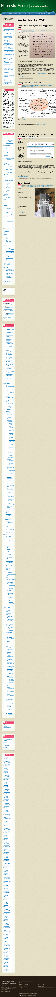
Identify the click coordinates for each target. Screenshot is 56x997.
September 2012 (7, 948)
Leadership (24, 129)
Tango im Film (8, 644)
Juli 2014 (6, 917)
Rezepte (7, 170)
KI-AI (7, 209)
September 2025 (7, 767)
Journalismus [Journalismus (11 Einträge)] (6, 110)
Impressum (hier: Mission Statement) (26, 981)
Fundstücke (9, 452)
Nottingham (8, 568)
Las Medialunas (10, 673)
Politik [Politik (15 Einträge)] (7, 117)
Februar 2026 (6, 759)
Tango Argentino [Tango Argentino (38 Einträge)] (8, 121)
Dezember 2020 (7, 814)
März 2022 (6, 801)
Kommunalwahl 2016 (10, 249)
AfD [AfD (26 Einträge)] (5, 92)
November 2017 (7, 863)
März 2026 (6, 758)
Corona (7, 541)
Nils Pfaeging (23, 119)
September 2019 (7, 833)
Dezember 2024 (7, 778)
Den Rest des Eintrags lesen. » (23, 76)
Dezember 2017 (7, 861)
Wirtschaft (24, 31)
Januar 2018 (6, 860)
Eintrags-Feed (6, 726)
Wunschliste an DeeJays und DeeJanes (8, 515)
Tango (7, 240)
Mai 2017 (6, 870)
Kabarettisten (8, 411)
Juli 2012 (6, 951)
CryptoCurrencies (9, 206)
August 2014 (6, 916)
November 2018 (7, 847)
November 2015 (7, 895)
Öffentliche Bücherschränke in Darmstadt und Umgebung (12, 441)
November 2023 (7, 792)
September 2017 (7, 866)
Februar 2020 (6, 826)
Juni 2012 (6, 952)
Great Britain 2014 (9, 561)
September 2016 (7, 881)
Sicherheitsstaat (24, 183)
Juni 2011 (6, 965)
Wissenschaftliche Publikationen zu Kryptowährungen (9, 375)
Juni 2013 (6, 935)
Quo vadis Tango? (7, 83)
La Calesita (9, 671)
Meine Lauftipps (10, 538)
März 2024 (6, 787)
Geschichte (6, 194)
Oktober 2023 (6, 793)
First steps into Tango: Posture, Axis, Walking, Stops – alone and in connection (10, 662)
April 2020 (6, 824)
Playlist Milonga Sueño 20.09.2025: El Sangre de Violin (9, 60)
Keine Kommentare (31, 86)
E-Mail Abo (8, 523)
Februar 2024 (6, 789)
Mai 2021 (6, 807)
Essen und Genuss (7, 164)
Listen (5, 388)
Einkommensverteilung (10, 270)
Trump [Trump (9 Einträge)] (5, 124)
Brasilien (7, 184)
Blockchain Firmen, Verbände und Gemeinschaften (9, 353)
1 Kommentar (37, 138)
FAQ (6, 525)
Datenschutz (43, 185)
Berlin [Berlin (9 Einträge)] (12, 93)
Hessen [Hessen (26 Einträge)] (8, 109)
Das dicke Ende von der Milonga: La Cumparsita (9, 315)
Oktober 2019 (6, 832)
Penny (27, 78)
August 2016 (6, 882)
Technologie (9, 486)
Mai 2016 (6, 887)
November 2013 (7, 928)
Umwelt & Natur (9, 256)
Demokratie (8, 246)
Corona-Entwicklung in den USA (10, 548)
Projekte (32, 129)
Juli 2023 (6, 794)
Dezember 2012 (7, 944)
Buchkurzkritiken (10, 392)
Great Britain (8, 187)
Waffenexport (8, 260)
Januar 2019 (6, 845)
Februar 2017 (6, 874)
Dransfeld (7, 551)
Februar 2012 (6, 958)
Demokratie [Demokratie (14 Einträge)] (6, 104)
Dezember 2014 (7, 910)
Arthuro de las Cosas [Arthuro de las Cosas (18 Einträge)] (8, 92)
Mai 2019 (6, 839)
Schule (7, 147)
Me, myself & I (8, 141)
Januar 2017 (6, 875)
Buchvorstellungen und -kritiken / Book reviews (10, 417)
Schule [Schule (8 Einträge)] (4, 118)
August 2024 (6, 782)
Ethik (33, 178)
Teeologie (7, 511)
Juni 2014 (6, 919)
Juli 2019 (6, 836)
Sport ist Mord (7, 263)
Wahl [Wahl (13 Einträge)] (9, 127)
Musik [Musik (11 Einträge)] (7, 114)
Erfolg (21, 129)
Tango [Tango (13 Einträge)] (7, 120)
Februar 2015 (6, 907)
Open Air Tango (10, 627)
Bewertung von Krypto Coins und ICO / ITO (10, 343)
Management (28, 129)
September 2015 (7, 898)
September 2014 (7, 914)
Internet (5, 205)
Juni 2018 (6, 854)
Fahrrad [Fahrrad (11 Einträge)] (6, 105)
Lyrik (37, 186)
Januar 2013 (6, 942)
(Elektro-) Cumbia (10, 496)
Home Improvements (10, 140)
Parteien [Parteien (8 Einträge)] (8, 115)
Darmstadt (6, 155)
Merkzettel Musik (10, 504)
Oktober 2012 (6, 946)
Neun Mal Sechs (14, 5)
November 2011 (7, 962)
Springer (31, 78)
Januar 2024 (6, 790)
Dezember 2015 (7, 893)
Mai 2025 (6, 771)
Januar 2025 (6, 776)
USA (33, 138)
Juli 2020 (6, 820)
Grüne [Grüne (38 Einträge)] (10, 107)
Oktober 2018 (6, 849)
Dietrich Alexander (30, 178)
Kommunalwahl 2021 (10, 158)
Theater (7, 224)
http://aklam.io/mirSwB (5, 991)
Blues (7, 235)
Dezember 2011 (7, 960)
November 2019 (7, 831)
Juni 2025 (6, 769)
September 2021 (7, 804)
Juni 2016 (6, 885)
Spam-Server (8, 532)
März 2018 (6, 857)
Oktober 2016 (6, 879)
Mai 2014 (6, 920)
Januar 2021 (6, 813)
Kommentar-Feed (7, 727)
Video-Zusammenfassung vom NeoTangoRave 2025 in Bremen (9, 75)
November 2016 (7, 878)
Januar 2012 (6, 959)
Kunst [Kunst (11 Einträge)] (9, 111)
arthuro (29, 185)
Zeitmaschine (9, 492)
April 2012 (6, 955)
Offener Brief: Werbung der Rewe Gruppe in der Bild (35, 27)
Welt (50, 178)
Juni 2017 (6, 868)
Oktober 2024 (6, 780)
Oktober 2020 (6, 817)
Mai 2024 (6, 785)
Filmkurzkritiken (7, 383)
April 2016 (6, 888)
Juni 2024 (6, 783)
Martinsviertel (8, 159)
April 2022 (6, 800)
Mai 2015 (6, 903)
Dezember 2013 (7, 927)
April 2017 (6, 871)
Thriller (7, 152)
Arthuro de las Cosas (36, 185)
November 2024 (7, 779)
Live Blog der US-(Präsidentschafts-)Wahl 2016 (11, 574)
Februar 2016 (6, 891)
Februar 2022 (6, 803)
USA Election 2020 (9, 570)
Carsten (29, 30)
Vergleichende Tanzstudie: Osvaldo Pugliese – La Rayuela (8, 36)
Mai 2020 (6, 822)
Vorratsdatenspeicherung (22, 215)
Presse (45, 178)
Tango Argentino (7, 264)
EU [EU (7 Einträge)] (11, 104)
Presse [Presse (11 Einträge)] (12, 117)
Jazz (6, 237)
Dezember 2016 (7, 877)
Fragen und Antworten (7, 743)
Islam (35, 178)
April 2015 (6, 905)
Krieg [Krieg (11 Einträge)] (5, 111)
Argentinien (8, 183)
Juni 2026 (6, 757)
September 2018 (7, 850)
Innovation (6, 201)
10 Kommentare (30, 31)
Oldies (7, 238)
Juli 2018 (6, 853)
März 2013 (6, 940)
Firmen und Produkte (36, 30)
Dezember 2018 (7, 846)
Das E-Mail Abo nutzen (41, 124)
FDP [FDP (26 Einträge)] (11, 106)
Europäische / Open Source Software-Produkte (9, 399)
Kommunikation (7, 232)
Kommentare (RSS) (31, 995)
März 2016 (6, 889)
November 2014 (7, 912)
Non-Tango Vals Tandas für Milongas (10, 705)
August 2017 (6, 867)
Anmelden (6, 724)
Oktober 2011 (6, 963)
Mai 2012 (6, 953)
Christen (21, 178)
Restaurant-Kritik (9, 169)
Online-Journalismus (9, 211)
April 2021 (6, 808)
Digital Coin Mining (9, 362)
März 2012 (6, 956)
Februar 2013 (6, 941)
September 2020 (7, 818)
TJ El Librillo (8, 702)
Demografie (25, 178)
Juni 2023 (6, 796)
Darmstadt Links (10, 421)
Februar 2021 (6, 811)
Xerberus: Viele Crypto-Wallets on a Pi (9, 380)
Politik (51, 30)
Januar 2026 (6, 761)
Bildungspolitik (7, 145)
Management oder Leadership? (29, 83)
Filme (7, 401)
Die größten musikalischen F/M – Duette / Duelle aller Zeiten (10, 500)
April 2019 (6, 840)
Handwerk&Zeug (10, 460)
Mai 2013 (6, 937)
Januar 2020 (6, 828)
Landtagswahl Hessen (10, 252)
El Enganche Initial (7, 33)
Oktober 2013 (6, 930)
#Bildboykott (22, 78)
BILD (25, 78)
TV (6, 176)
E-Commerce (8, 208)
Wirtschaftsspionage (9, 277)
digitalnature (27, 993)
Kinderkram (6, 229)
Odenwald (8, 197)
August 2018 (6, 852)
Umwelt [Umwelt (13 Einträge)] (5, 126)
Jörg (5, 317)
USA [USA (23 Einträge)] (11, 126)
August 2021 (6, 806)
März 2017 (6, 873)
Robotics (7, 202)
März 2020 (6, 825)
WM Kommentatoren (10, 512)
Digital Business (9, 269)
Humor (5, 199)
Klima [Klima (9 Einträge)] (12, 110)
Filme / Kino (6, 174)
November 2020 (7, 815)
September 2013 (7, 931)
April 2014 (6, 921)
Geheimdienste (49, 185)
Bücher (5, 150)
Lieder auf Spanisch (9, 412)
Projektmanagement (36, 85)
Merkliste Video (10, 406)
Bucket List (8, 540)
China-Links (9, 420)
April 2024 (6, 786)
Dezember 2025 (7, 762)
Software (7, 212)
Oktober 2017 (6, 864)
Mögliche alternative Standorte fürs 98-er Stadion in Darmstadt (10, 593)
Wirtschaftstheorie (9, 278)
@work (7, 137)
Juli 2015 (6, 900)
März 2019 (6, 842)
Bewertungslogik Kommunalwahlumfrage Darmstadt (13, 587)
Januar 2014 (6, 926)
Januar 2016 (6, 892)
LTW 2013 (7, 253)
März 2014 (6, 923)
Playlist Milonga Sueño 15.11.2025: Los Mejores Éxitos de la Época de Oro (9, 50)
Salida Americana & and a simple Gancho (10, 693)
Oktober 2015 (6, 896)
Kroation (7, 190)
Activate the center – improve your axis (10, 651)
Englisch (5, 163)
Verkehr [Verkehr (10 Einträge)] (5, 127)
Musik (5, 234)
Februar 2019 (6, 843)
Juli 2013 (6, 934)
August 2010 (6, 969)
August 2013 (6, 933)
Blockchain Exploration (8, 327)
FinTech (7, 272)
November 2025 (7, 764)
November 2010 (7, 966)
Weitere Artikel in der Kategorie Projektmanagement (28, 122)
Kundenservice (8, 274)
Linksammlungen (9, 414)
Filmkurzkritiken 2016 (10, 386)
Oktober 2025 (6, 765)
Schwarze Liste (8, 509)
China (7, 186)
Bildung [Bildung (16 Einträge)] (6, 94)
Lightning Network (9, 369)
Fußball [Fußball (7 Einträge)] (4, 107)
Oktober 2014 (6, 913)
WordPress (35, 993)
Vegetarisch (9, 172)
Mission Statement (7, 519)
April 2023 (6, 797)
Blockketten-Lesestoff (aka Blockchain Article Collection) (10, 357)
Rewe (29, 78)
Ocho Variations (10, 677)
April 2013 (6, 938)
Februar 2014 (6, 924)
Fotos (5, 178)
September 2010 (7, 967)
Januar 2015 (6, 909)
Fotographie (8, 552)
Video (7, 226)
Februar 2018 (6, 859)
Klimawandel (6, 231)
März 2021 (6, 810)
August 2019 (6, 835)
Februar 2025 (6, 775)
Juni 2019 (6, 838)
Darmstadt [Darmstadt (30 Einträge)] (8, 103)
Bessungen (8, 156)
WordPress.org (7, 729)
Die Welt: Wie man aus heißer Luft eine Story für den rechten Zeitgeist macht (35, 135)
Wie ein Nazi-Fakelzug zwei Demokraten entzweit (8, 64)
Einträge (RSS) (24, 995)
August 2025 (6, 768)
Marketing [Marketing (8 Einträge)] (7, 112)
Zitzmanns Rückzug (7, 66)
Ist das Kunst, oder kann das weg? (29, 186)
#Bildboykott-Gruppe (42, 73)
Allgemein (6, 135)
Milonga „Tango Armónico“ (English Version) (10, 618)
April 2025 (6, 772)
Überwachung (24, 214)
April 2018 (6, 856)
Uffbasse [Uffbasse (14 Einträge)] (11, 125)
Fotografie (8, 217)
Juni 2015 (6, 902)
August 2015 (6, 899)
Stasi (21, 214)
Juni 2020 (6, 821)
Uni (6, 148)
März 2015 (6, 906)
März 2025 (6, 773)
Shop (7, 569)
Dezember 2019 (7, 829)
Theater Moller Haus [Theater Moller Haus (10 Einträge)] (9, 123)
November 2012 (7, 945)
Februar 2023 (6, 799)
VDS (27, 214)
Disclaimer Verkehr (9, 522)
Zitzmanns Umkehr (7, 47)
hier (3, 987)
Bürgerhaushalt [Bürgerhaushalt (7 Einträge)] (6, 97)
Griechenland (8, 188)
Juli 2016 (6, 884)
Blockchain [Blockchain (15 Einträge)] (10, 96)
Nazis (48, 30)
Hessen (5, 195)
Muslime (42, 178)
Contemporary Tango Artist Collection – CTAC (10, 610)
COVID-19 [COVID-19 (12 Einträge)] (10, 101)
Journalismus (43, 30)
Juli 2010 (6, 970)
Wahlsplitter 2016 (9, 577)
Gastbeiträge (8, 138)
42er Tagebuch (8, 536)
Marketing (8, 276)
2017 (7, 385)
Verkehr (5, 265)
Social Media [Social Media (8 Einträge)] (8, 118)
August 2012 (6, 949)
